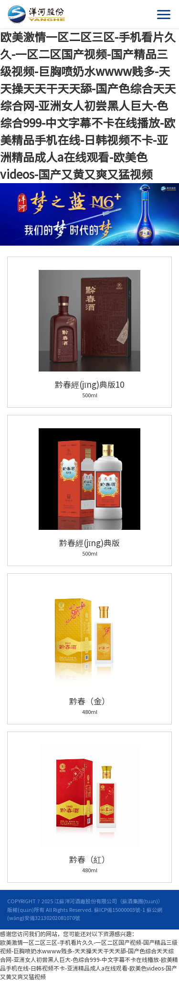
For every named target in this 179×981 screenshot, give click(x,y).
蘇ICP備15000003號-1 (119, 909)
